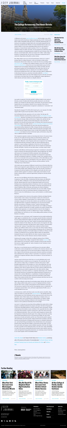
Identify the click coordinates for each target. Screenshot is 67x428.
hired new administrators (20, 65)
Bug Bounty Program (62, 414)
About (52, 2)
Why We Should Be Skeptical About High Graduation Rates (59, 49)
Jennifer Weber (4, 380)
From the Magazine (37, 410)
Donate (63, 2)
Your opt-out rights (63, 425)
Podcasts (42, 2)
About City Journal (50, 406)
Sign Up (33, 92)
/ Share (51, 34)
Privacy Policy (40, 93)
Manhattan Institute (62, 410)
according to (45, 73)
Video (35, 414)
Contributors (49, 409)
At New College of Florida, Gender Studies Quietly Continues (58, 386)
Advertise (60, 408)
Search (30, 2)
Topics (47, 2)
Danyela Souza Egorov (39, 380)
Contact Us (49, 417)
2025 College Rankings (25, 2)
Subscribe (58, 2)
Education (24, 34)
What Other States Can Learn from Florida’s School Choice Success (60, 58)
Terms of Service (33, 94)
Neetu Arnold (21, 380)
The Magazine (36, 3)
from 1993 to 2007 (18, 63)
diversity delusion (36, 293)
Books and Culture (37, 413)
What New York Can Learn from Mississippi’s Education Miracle (59, 40)
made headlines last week (32, 38)
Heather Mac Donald (18, 22)
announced (17, 131)
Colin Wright (54, 380)
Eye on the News (6, 398)
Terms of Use (60, 413)
